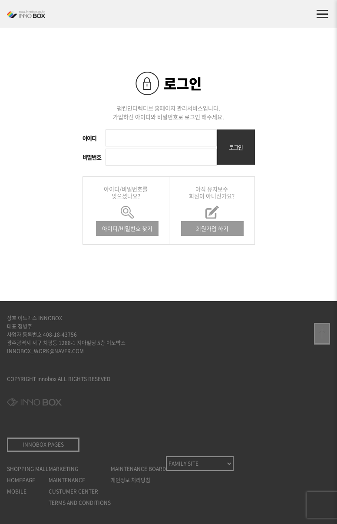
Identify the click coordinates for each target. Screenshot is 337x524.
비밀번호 (92, 157)
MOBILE (16, 491)
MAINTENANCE (67, 480)
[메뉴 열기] (322, 13)
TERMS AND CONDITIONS (80, 503)
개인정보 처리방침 (130, 480)
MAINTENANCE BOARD (138, 469)
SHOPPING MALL (28, 469)
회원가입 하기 (212, 228)
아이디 (89, 138)
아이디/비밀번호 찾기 (127, 228)
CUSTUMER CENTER (73, 491)
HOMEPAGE (21, 480)
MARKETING (63, 469)
